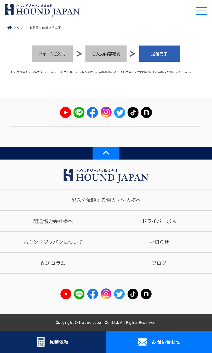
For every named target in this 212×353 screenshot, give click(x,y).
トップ (18, 27)
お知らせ (159, 241)
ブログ (159, 262)
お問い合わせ (159, 342)
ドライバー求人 (159, 221)
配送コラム (53, 262)
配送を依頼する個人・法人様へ (106, 199)
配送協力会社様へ (53, 221)
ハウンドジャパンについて (53, 241)
